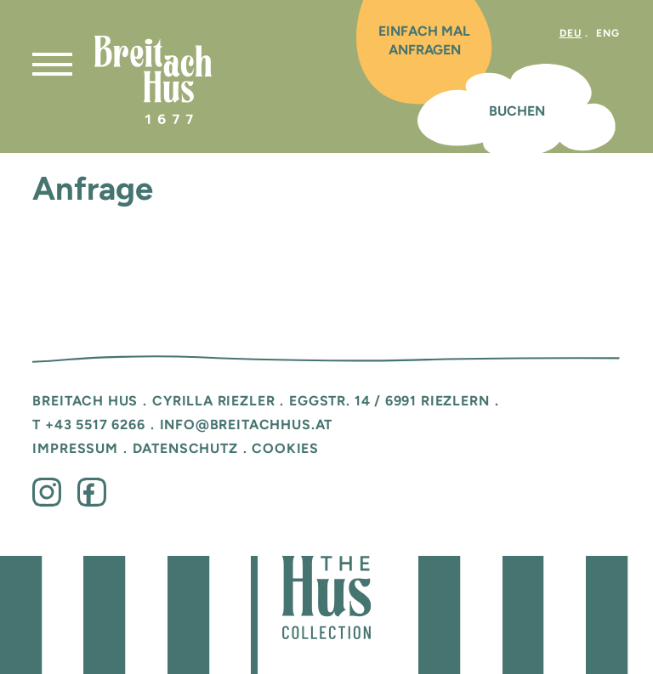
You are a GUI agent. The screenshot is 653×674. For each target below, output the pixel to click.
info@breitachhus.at (246, 424)
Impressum (74, 447)
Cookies (285, 447)
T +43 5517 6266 (88, 424)
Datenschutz (185, 447)
